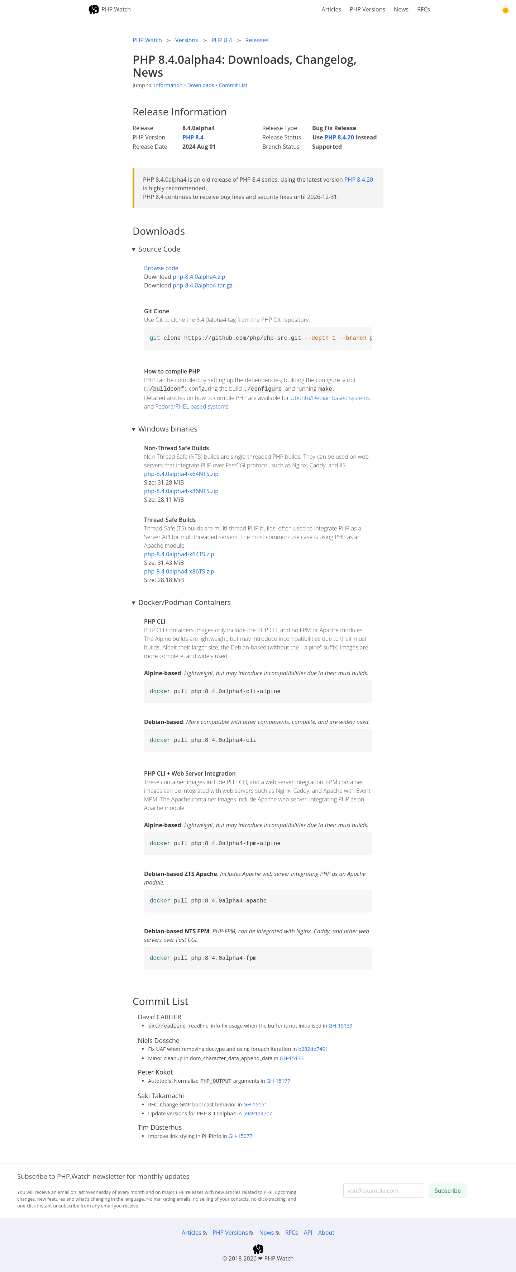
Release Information (180, 111)
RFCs (423, 9)
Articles (331, 9)
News (401, 9)
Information (168, 85)
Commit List (233, 85)
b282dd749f (312, 1047)
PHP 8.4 (193, 137)
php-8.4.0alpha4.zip (199, 277)
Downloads (200, 85)
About (326, 1230)
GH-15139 (341, 1024)
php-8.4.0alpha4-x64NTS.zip (181, 473)
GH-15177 (279, 1079)
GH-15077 (241, 1133)
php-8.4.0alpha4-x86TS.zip (179, 571)
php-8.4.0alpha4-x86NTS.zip (181, 490)
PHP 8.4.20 (339, 137)
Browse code (161, 268)
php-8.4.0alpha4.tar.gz (203, 285)
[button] (505, 10)
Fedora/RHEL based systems (192, 406)
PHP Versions (367, 9)
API (308, 1230)
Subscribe (448, 1188)
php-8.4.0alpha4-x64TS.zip (179, 553)
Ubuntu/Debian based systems (330, 397)
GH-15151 (255, 1102)
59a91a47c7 (257, 1111)
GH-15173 (292, 1056)
